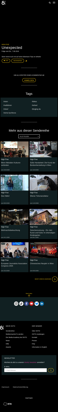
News (8, 340)
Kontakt (34, 337)
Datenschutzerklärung (20, 387)
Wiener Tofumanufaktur (39, 196)
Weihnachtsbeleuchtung (10, 230)
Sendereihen (10, 331)
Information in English (39, 347)
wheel (35, 105)
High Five (5, 44)
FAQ (33, 344)
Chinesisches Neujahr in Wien (42, 263)
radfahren (8, 105)
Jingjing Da (37, 109)
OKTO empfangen (38, 334)
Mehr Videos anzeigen (46, 279)
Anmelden (29, 80)
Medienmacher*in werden (14, 334)
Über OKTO (36, 331)
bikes (35, 101)
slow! (6, 109)
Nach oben (29, 295)
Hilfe (7, 344)
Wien (6, 101)
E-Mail (7, 367)
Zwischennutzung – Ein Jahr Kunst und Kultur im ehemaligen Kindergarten (42, 232)
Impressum (5, 387)
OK (51, 370)
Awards (8, 347)
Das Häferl (5, 196)
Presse (34, 340)
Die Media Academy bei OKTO (16, 337)
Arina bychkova (10, 113)
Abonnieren (17, 61)
